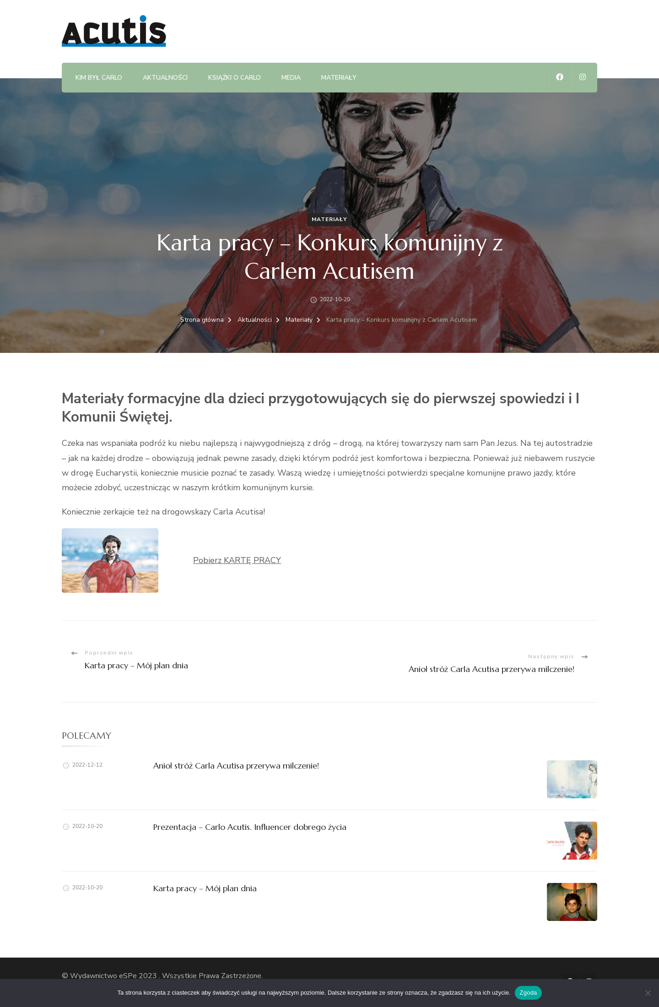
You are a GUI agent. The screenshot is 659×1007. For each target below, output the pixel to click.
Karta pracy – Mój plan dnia (205, 888)
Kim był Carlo (99, 77)
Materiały (339, 77)
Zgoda (528, 992)
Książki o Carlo (234, 77)
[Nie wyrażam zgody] (647, 992)
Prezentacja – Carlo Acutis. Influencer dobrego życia (249, 827)
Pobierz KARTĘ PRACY (237, 560)
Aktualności (165, 77)
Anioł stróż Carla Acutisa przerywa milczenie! (236, 765)
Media (291, 77)
